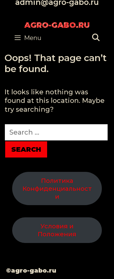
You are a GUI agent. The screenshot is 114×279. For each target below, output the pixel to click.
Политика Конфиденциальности (57, 188)
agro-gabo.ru (57, 25)
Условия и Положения (57, 230)
